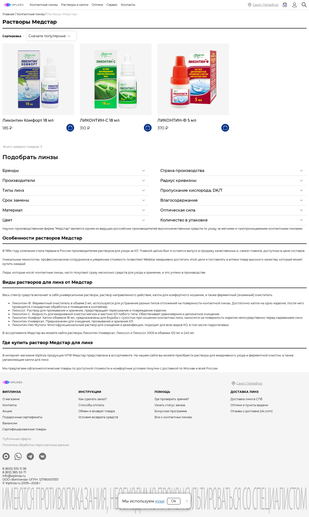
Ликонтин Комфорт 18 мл (28, 120)
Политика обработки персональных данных (35, 445)
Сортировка (11, 36)
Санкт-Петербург (266, 5)
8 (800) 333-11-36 (14, 468)
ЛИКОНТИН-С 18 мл (99, 120)
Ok (173, 501)
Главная (8, 14)
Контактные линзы (31, 14)
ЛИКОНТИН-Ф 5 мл (176, 120)
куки (159, 501)
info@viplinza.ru (14, 476)
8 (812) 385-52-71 (14, 472)
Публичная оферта (16, 439)
